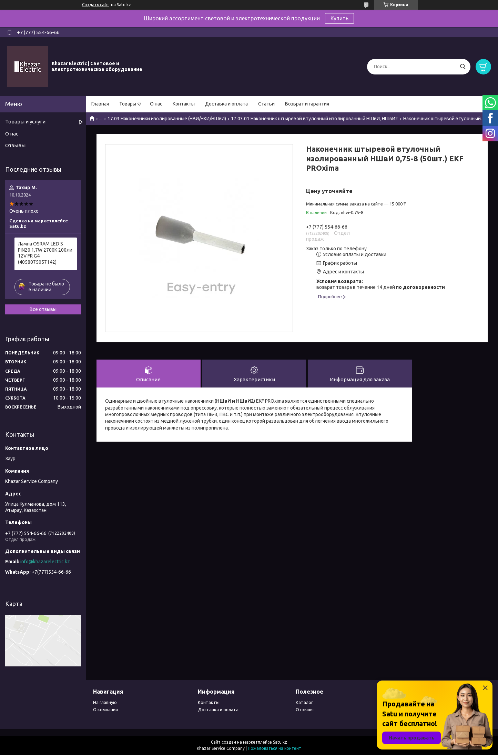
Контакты (184, 104)
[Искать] (462, 66)
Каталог (304, 702)
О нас (156, 104)
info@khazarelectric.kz (45, 561)
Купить (339, 18)
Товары (127, 104)
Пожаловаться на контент (274, 748)
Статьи (266, 104)
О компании (105, 709)
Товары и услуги (25, 121)
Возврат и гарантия (307, 104)
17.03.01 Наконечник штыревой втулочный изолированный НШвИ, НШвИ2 (314, 118)
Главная (100, 104)
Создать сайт (95, 4)
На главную (105, 702)
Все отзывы (43, 309)
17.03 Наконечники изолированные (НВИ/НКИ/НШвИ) (167, 118)
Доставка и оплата (226, 104)
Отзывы (15, 145)
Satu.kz (280, 742)
